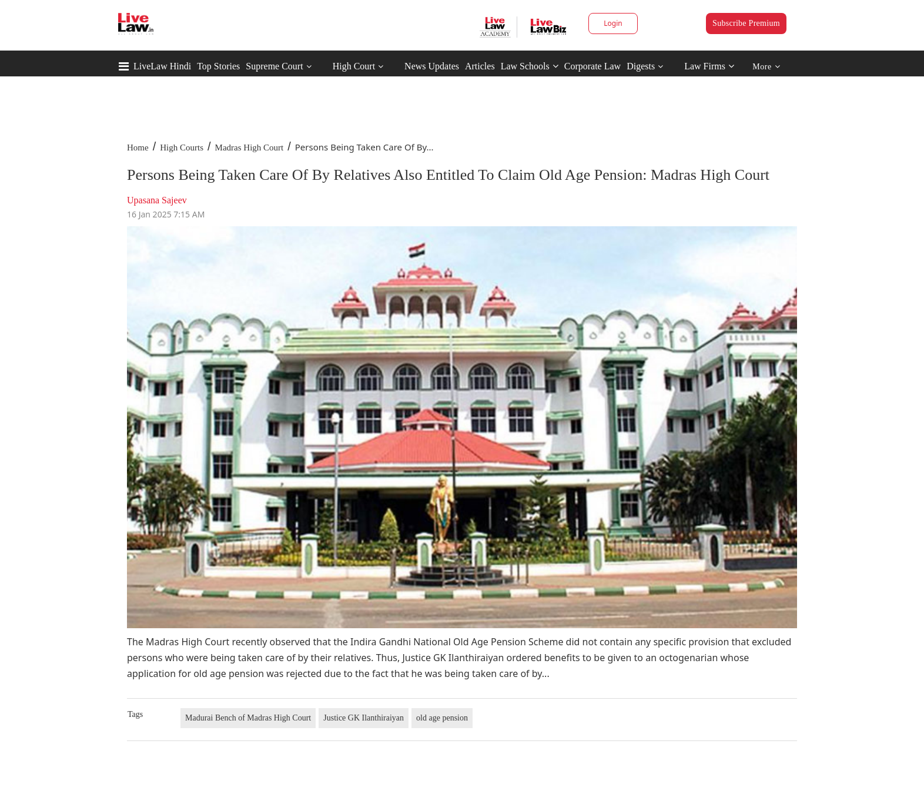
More (766, 66)
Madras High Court (249, 147)
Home (138, 147)
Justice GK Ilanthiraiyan (363, 717)
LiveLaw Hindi (162, 66)
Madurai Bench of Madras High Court (248, 717)
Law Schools (529, 66)
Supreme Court (274, 66)
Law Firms (709, 66)
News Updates (431, 66)
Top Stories (218, 66)
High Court (354, 66)
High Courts (181, 147)
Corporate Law (592, 66)
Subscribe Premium (746, 23)
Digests (641, 66)
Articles (480, 66)
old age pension (442, 717)
